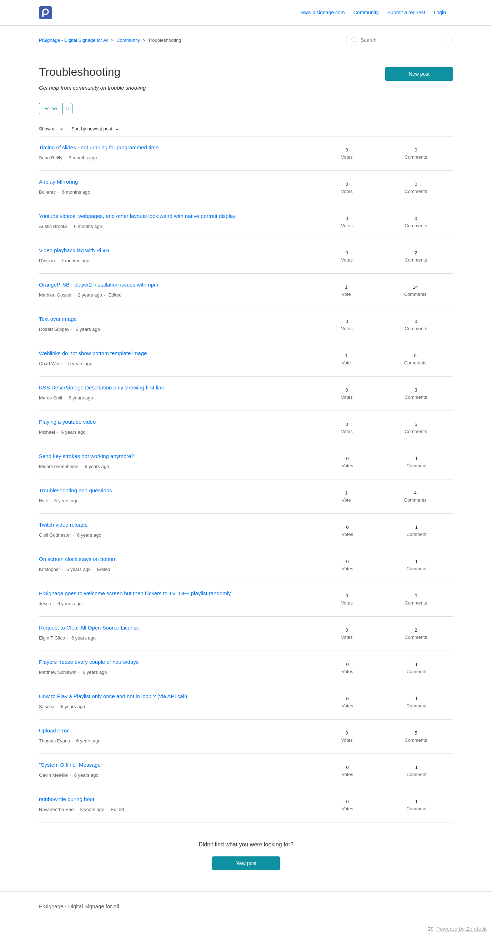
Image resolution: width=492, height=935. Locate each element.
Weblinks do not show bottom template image (93, 353)
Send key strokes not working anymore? (86, 456)
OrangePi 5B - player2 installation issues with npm (98, 285)
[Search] (399, 40)
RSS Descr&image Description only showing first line (101, 387)
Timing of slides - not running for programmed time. (99, 147)
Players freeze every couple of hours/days (89, 662)
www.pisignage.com (323, 12)
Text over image (58, 319)
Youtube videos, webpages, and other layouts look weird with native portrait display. (138, 216)
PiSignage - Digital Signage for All (73, 40)
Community (366, 12)
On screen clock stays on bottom (78, 559)
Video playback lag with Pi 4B (74, 250)
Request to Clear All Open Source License (89, 628)
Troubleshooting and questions (75, 490)
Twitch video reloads (63, 525)
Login (440, 12)
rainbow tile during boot (66, 799)
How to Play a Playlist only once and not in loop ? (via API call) (113, 696)
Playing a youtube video (67, 422)
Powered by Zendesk (461, 929)
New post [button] (419, 74)
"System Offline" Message (70, 765)
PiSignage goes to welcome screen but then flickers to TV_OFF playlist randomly (135, 593)
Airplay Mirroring (58, 182)
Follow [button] (51, 108)
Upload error (54, 730)
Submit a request (406, 12)
